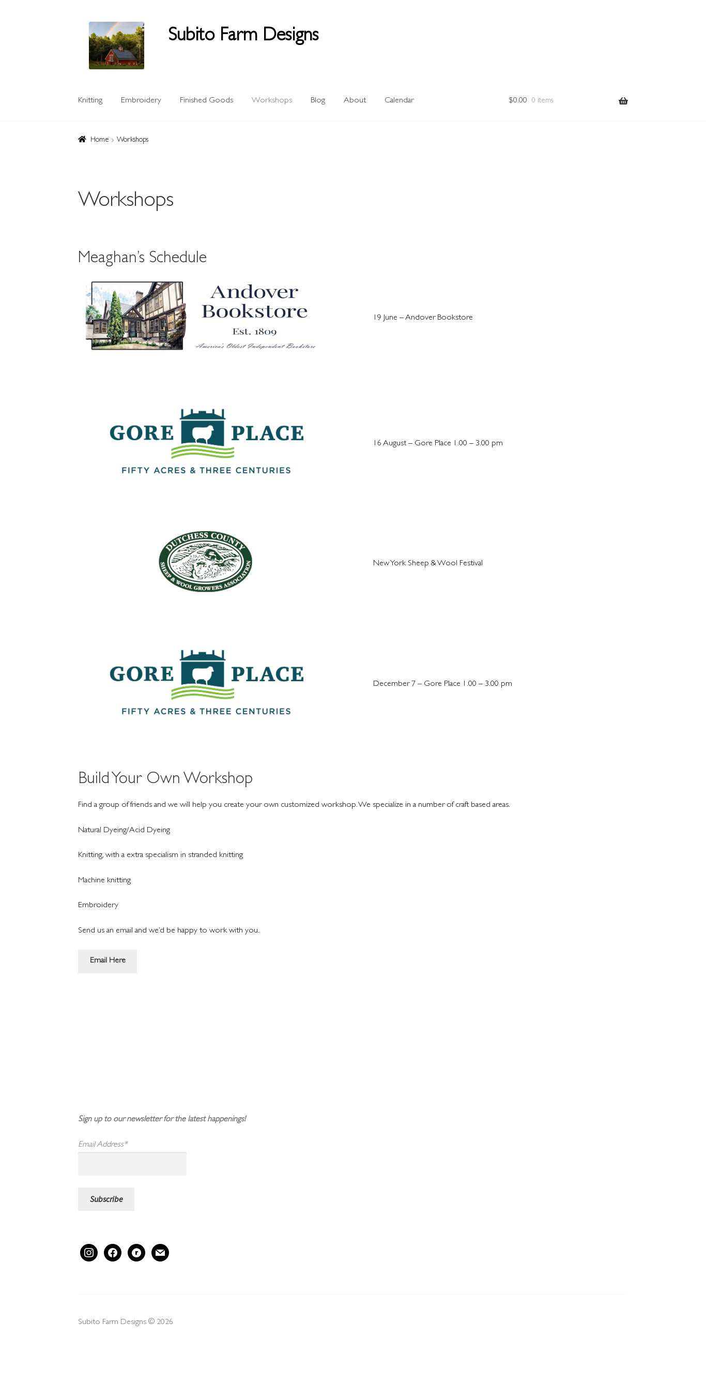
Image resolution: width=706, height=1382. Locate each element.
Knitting (90, 101)
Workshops (272, 101)
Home (99, 140)
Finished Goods (206, 101)
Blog (318, 101)
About (355, 101)
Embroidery (141, 101)
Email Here (108, 961)
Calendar (399, 101)
